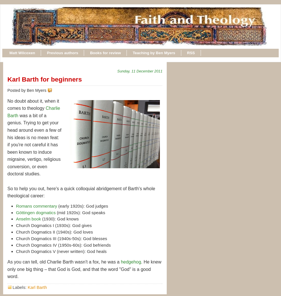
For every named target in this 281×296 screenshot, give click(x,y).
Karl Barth (37, 287)
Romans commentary (36, 206)
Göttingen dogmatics (36, 212)
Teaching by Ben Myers (154, 53)
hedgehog (131, 261)
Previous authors (62, 53)
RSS (191, 53)
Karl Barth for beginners (44, 79)
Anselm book (28, 218)
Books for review (105, 53)
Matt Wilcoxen (22, 53)
